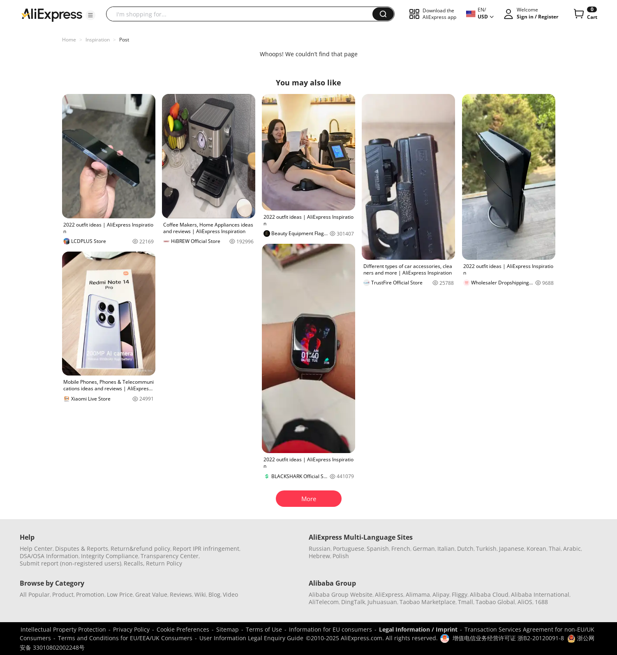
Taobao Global (495, 602)
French (400, 548)
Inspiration (98, 39)
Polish (341, 556)
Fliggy (459, 594)
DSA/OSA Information (49, 556)
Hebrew (319, 556)
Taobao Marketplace (427, 602)
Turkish (486, 548)
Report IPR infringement (206, 548)
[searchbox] (242, 14)
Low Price (120, 594)
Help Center (36, 548)
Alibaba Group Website (340, 594)
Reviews (181, 594)
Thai (555, 548)
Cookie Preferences (183, 629)
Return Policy (164, 563)
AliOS (525, 602)
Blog (214, 594)
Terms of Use (264, 629)
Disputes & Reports (81, 548)
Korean (536, 548)
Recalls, (134, 563)
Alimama (418, 594)
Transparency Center (170, 556)
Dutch (465, 548)
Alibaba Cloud (489, 594)
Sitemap (227, 629)
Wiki (200, 594)
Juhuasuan (382, 602)
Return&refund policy (140, 548)
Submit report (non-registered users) (70, 563)
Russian (319, 548)
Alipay (440, 594)
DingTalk (353, 602)
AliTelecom (324, 602)
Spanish (378, 548)
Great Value (151, 594)
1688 (541, 602)
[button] (90, 15)
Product (63, 594)
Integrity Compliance (109, 556)
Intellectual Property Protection (63, 629)
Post (124, 39)
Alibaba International (540, 594)
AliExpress (389, 594)
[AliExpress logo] (52, 14)
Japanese (511, 548)
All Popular (35, 594)
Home (69, 39)
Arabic (572, 548)
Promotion (90, 594)
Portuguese (348, 548)
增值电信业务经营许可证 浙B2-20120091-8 (508, 638)
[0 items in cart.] (584, 14)
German (424, 548)
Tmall (465, 602)
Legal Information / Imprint (418, 629)
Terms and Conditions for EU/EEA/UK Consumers (125, 638)
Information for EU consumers (330, 629)
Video (230, 594)
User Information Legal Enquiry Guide (251, 638)
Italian (446, 548)
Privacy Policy (131, 629)
